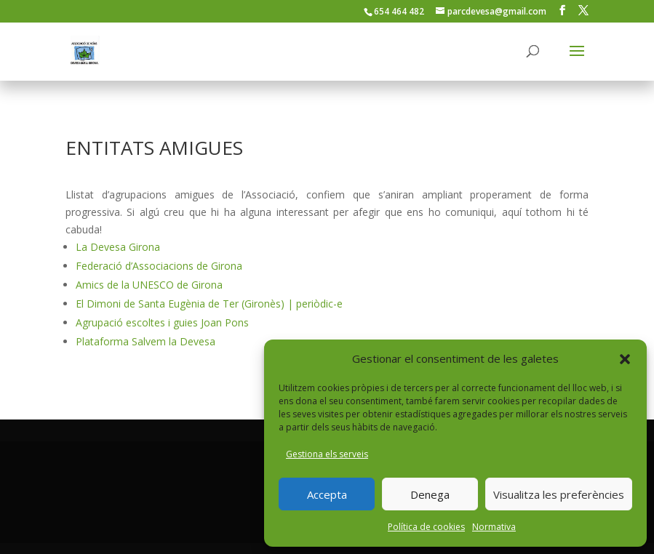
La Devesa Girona (118, 247)
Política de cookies (426, 527)
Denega (430, 494)
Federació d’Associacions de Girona (159, 266)
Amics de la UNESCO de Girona (149, 285)
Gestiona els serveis (327, 454)
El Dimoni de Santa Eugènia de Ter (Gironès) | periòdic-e (209, 303)
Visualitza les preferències (558, 494)
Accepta (327, 494)
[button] (625, 359)
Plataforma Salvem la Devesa (145, 341)
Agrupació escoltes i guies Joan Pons (162, 322)
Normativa (494, 527)
